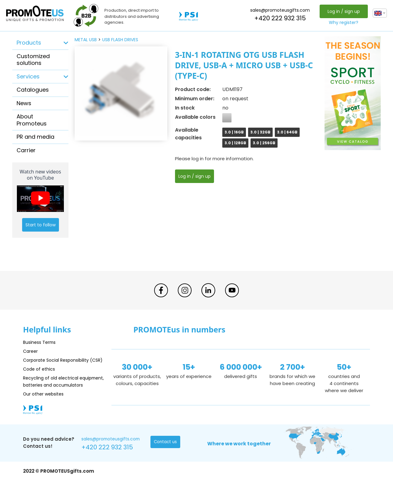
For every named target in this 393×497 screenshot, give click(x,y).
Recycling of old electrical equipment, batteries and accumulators (52, 392)
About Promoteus (32, 120)
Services (28, 76)
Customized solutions (33, 59)
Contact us (166, 457)
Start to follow (40, 225)
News (24, 103)
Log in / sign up (343, 11)
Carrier (26, 150)
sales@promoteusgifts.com (279, 10)
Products (29, 42)
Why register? (343, 22)
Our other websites (45, 408)
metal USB (86, 40)
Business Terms (40, 342)
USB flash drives (120, 40)
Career (31, 351)
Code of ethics (40, 376)
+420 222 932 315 (279, 18)
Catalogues (33, 89)
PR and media (35, 137)
